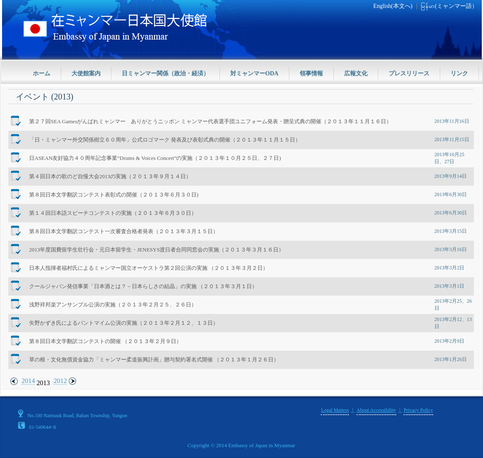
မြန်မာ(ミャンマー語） (449, 6)
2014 (28, 380)
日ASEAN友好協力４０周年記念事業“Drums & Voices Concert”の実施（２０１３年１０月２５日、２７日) (155, 158)
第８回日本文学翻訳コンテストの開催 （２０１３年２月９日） (105, 341)
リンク (459, 73)
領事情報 (311, 73)
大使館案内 (86, 73)
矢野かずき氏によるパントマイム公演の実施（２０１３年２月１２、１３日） (123, 323)
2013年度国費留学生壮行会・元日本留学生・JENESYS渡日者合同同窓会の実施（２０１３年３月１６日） (156, 249)
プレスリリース (409, 73)
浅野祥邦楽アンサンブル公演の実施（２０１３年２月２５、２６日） (113, 304)
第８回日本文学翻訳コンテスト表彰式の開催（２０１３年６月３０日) (113, 195)
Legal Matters (335, 410)
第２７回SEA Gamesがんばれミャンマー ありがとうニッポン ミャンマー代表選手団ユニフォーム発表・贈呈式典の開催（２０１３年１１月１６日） (210, 121)
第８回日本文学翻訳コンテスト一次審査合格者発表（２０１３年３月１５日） (123, 231)
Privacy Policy (418, 410)
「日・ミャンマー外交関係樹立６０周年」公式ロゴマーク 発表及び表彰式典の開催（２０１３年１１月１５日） (165, 140)
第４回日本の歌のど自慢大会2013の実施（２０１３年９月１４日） (110, 176)
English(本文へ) (392, 6)
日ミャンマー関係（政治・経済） (165, 73)
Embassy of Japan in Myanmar (261, 445)
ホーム (41, 73)
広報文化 (355, 73)
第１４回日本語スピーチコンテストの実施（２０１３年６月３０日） (113, 213)
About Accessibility (376, 410)
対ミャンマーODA (254, 73)
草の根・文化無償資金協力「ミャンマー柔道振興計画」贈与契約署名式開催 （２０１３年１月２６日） (154, 359)
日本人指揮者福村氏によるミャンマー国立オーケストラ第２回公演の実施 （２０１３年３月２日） (148, 268)
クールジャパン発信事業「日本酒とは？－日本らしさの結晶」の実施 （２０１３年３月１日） (143, 286)
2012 (60, 380)
